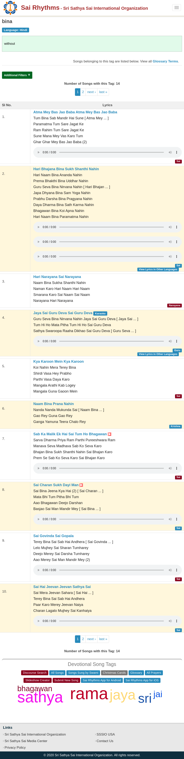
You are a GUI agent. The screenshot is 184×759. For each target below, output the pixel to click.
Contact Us (105, 741)
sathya (40, 697)
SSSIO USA (106, 734)
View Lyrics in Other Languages (158, 269)
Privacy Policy (15, 747)
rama (89, 693)
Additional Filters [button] (15, 75)
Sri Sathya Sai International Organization (35, 734)
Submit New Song (66, 680)
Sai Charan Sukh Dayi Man (58, 485)
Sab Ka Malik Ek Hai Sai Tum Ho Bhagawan (72, 434)
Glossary (136, 672)
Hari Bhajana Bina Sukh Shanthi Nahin (66, 169)
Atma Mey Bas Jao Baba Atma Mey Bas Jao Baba (75, 112)
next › (91, 92)
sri (145, 698)
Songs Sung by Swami (83, 672)
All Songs (57, 672)
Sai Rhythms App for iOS (142, 680)
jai (157, 694)
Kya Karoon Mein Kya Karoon (58, 361)
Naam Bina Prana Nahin (53, 404)
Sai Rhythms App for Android (102, 680)
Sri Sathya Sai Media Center (26, 741)
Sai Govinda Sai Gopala (53, 536)
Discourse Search (34, 672)
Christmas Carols (114, 672)
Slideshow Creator (37, 680)
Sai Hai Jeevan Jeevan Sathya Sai (62, 587)
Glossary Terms (165, 61)
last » (103, 92)
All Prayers (154, 672)
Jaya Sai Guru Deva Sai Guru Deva (70, 313)
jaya (123, 695)
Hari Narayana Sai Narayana (57, 277)
